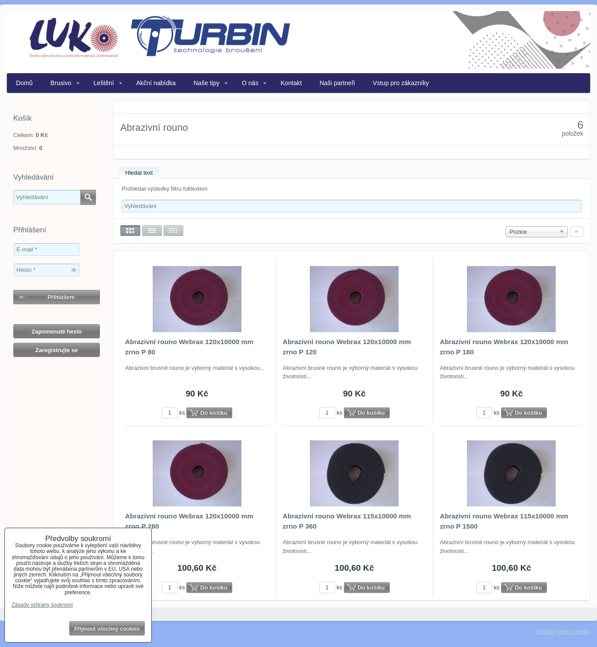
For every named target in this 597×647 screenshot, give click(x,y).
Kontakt (291, 82)
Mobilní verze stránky (563, 631)
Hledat (88, 197)
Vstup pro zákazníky (401, 82)
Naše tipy (207, 82)
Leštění (104, 82)
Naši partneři (337, 82)
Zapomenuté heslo (57, 331)
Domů (24, 82)
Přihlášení (61, 297)
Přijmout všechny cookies (107, 629)
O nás (250, 82)
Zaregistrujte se (57, 350)
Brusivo (61, 82)
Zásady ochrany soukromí (42, 605)
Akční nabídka (156, 82)
